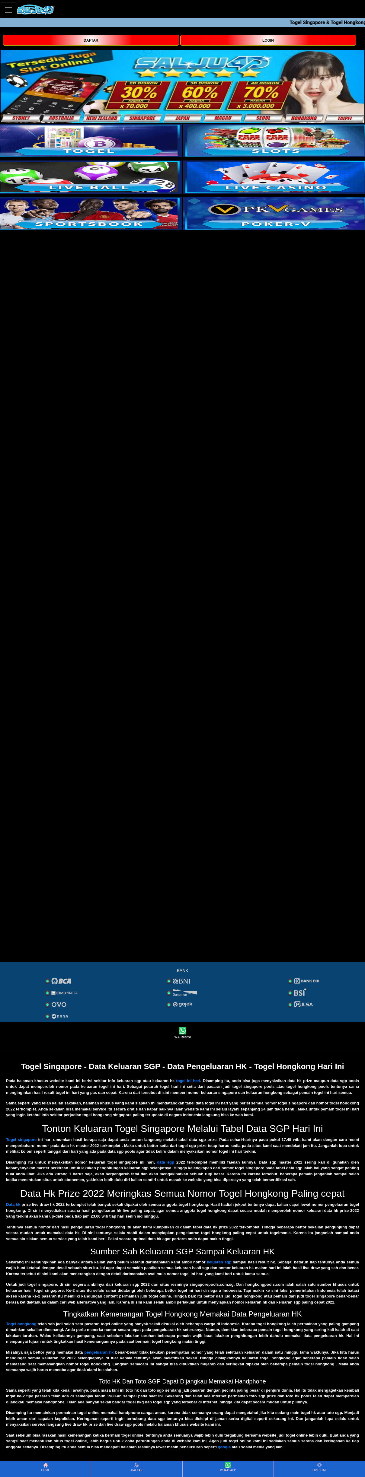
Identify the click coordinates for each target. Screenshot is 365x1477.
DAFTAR (91, 40)
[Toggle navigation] (8, 9)
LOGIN (268, 40)
